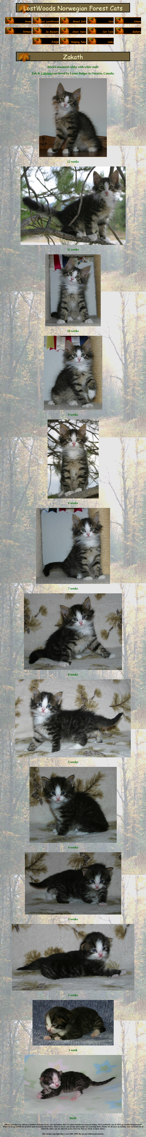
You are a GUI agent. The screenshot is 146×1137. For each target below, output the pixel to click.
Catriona (46, 73)
